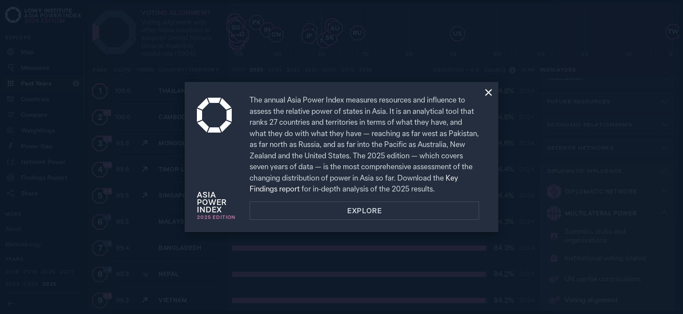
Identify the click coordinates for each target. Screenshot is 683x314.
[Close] (488, 93)
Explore (364, 210)
